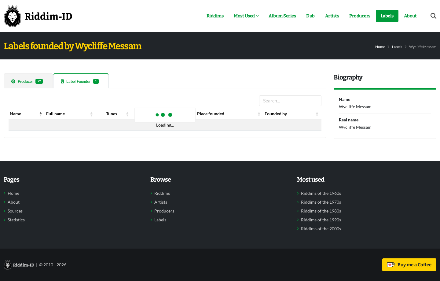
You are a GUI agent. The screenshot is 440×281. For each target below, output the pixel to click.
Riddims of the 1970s (321, 202)
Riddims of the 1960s (321, 193)
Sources (15, 211)
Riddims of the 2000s (321, 228)
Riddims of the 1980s (321, 211)
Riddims (215, 16)
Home (380, 46)
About (410, 16)
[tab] (28, 80)
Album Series (282, 16)
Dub (310, 16)
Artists (332, 16)
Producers (359, 16)
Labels (387, 16)
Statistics (16, 219)
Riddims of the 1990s (321, 219)
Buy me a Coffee (409, 265)
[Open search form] (433, 16)
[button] (40, 114)
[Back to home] (38, 16)
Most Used (244, 16)
